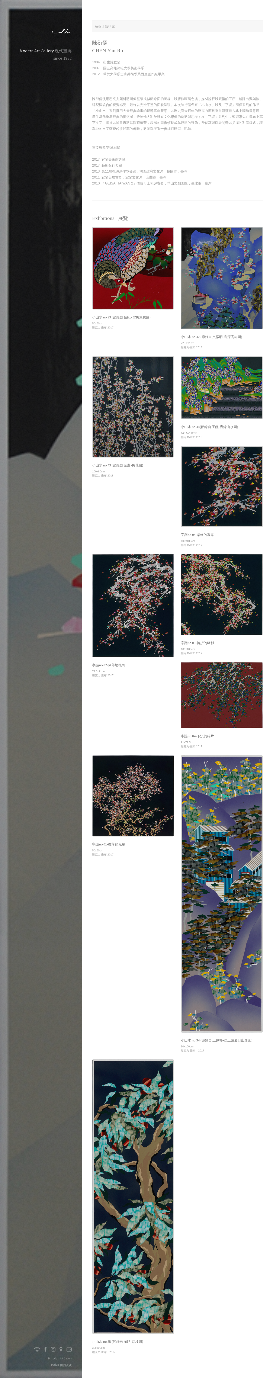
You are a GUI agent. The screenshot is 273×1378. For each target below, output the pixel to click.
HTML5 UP (66, 1364)
